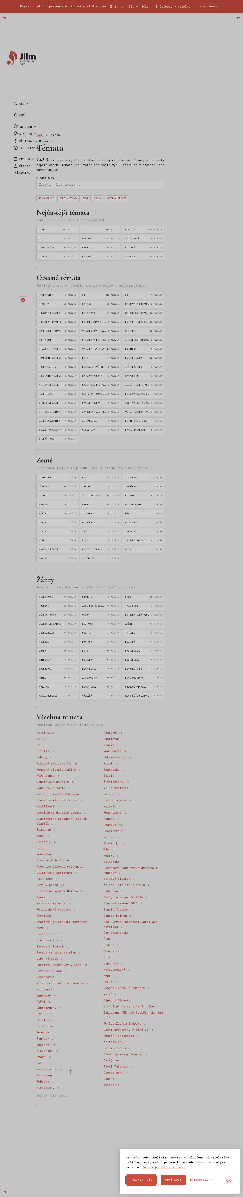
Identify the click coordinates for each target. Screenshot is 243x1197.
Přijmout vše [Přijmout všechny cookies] (141, 1180)
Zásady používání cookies (164, 1167)
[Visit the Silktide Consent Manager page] (228, 1181)
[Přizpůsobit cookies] (201, 1180)
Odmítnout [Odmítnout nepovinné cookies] (173, 1180)
